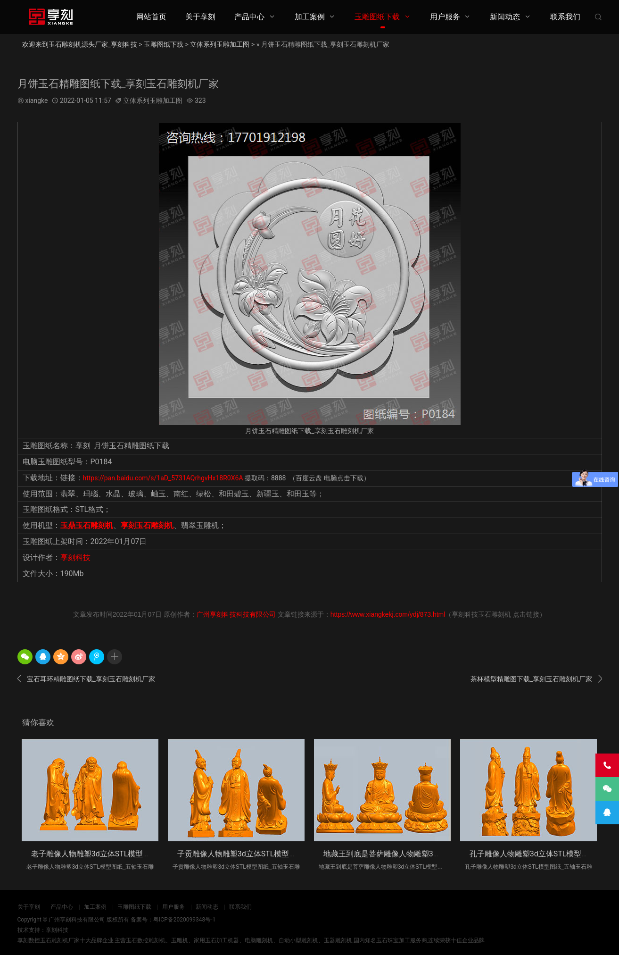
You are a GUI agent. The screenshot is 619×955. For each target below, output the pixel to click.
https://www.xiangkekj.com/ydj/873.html (388, 614)
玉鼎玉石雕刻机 (86, 525)
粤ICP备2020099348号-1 (184, 919)
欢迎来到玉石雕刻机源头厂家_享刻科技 (79, 44)
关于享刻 (200, 16)
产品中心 (249, 16)
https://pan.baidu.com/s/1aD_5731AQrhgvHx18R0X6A (164, 478)
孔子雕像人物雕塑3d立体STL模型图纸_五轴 (542, 853)
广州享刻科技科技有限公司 (236, 614)
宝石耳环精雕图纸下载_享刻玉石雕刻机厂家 (86, 679)
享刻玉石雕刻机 (147, 525)
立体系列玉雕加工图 (219, 44)
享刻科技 (75, 557)
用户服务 (445, 16)
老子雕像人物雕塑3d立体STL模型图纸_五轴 (104, 853)
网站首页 (151, 16)
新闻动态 (505, 16)
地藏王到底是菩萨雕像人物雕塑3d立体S (390, 853)
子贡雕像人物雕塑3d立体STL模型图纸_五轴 (250, 853)
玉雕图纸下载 (377, 16)
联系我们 (565, 16)
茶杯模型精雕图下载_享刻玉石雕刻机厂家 (536, 679)
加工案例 (310, 16)
